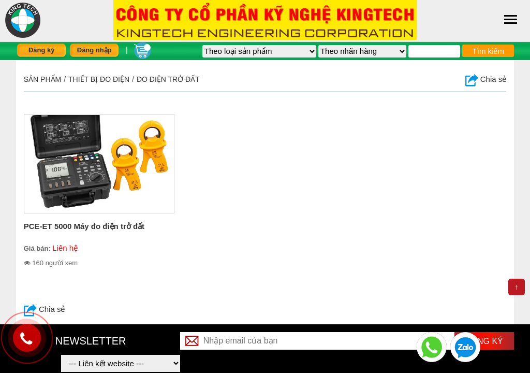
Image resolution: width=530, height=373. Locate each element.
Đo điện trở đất (168, 79)
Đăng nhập (94, 50)
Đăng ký (41, 50)
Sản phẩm (42, 79)
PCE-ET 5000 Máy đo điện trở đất (84, 226)
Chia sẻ (486, 79)
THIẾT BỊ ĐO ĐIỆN (98, 79)
